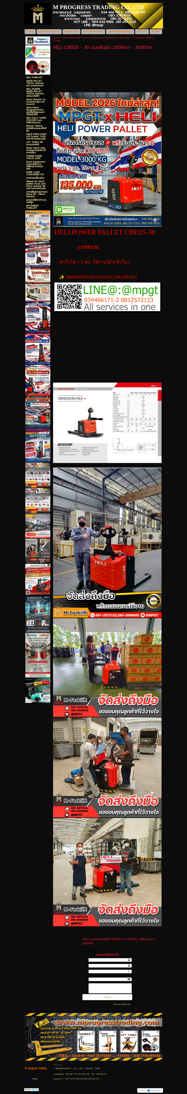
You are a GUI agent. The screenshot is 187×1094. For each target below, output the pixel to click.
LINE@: (28, 1079)
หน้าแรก (56, 37)
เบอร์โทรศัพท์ (84, 973)
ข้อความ (84, 985)
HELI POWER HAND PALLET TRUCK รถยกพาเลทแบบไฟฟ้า (89, 37)
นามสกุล (84, 965)
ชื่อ (86, 960)
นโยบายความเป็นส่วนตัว (122, 1004)
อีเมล (85, 979)
